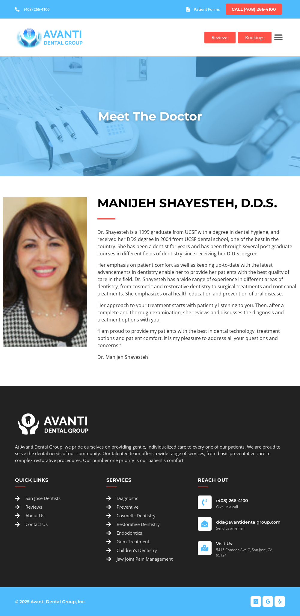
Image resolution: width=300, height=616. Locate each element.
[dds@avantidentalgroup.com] (205, 524)
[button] (278, 37)
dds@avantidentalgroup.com (248, 522)
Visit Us (224, 543)
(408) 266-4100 (232, 500)
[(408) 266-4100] (205, 502)
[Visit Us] (205, 548)
